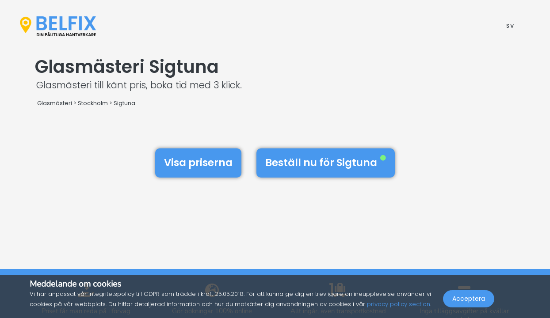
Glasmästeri (54, 103)
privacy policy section (398, 304)
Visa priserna (198, 162)
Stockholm (93, 103)
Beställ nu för (325, 162)
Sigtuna (124, 103)
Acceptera (468, 298)
